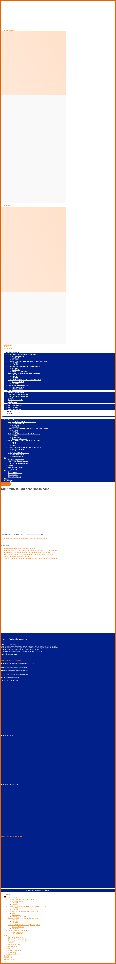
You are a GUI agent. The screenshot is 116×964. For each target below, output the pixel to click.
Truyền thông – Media (15, 400)
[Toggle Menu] (1, 27)
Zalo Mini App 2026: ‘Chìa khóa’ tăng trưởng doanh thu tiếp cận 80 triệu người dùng (31, 558)
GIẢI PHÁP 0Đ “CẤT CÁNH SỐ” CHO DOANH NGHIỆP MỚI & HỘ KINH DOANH (30, 550)
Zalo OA (14, 375)
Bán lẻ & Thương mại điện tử (18, 394)
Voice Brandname (18, 387)
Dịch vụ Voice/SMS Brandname (18, 385)
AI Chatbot (15, 359)
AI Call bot (15, 358)
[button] (58, 416)
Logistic (11, 398)
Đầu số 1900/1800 (18, 382)
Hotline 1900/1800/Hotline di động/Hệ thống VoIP (24, 380)
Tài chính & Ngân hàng (16, 392)
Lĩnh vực (7, 205)
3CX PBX (15, 363)
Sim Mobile (15, 383)
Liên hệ (6, 346)
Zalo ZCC (15, 378)
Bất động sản (12, 469)
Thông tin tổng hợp (14, 409)
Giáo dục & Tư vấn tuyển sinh (18, 396)
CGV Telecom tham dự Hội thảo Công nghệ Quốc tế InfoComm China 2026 (28, 554)
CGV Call (15, 364)
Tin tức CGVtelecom (15, 405)
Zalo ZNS (15, 376)
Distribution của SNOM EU (11, 836)
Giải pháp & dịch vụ (10, 30)
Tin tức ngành (13, 407)
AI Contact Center (18, 356)
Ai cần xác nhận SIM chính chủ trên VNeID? (18, 556)
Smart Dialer (16, 370)
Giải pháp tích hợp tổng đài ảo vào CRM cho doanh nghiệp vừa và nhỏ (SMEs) (29, 552)
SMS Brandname (17, 389)
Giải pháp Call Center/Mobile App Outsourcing (24, 366)
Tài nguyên (8, 345)
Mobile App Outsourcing (20, 371)
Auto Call (15, 368)
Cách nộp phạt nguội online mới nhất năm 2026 (19, 548)
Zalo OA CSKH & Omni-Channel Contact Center (24, 373)
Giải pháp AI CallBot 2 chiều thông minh (22, 354)
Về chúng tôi (8, 348)
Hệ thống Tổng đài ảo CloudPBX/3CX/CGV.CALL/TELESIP (28, 361)
